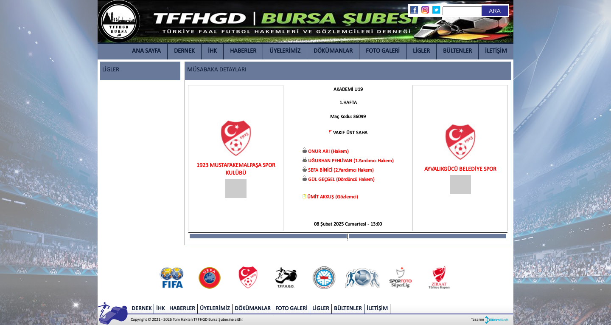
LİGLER (421, 51)
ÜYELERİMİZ (284, 51)
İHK (212, 51)
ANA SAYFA (146, 51)
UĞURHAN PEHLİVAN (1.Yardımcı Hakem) (351, 161)
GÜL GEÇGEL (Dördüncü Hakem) (341, 179)
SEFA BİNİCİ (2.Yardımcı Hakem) (341, 170)
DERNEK (184, 51)
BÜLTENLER (457, 51)
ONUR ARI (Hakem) (328, 151)
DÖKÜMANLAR (333, 51)
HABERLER (243, 51)
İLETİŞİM (496, 51)
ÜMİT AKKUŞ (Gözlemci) (332, 197)
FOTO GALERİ (383, 51)
